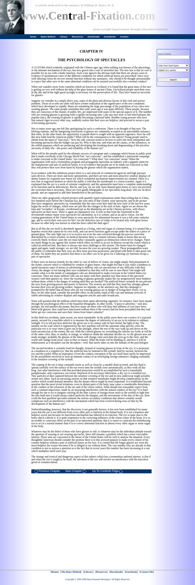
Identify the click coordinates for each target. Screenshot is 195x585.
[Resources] (101, 572)
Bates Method (48, 36)
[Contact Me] (147, 572)
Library (64, 36)
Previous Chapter (47, 471)
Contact (124, 36)
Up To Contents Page (107, 471)
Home (33, 36)
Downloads (94, 36)
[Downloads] (116, 572)
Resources (77, 36)
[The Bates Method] (71, 572)
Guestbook (110, 36)
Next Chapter (76, 471)
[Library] (88, 572)
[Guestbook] (131, 572)
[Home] (54, 572)
